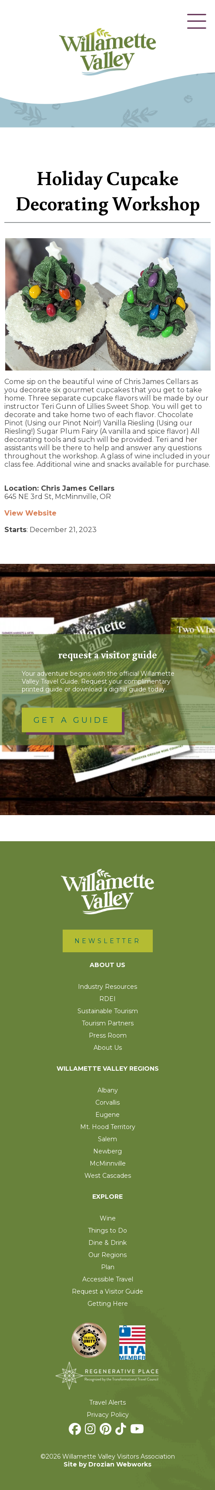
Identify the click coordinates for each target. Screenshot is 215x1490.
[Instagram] (91, 1431)
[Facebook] (76, 1431)
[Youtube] (138, 1431)
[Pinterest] (107, 1431)
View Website (30, 513)
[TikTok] (121, 1431)
